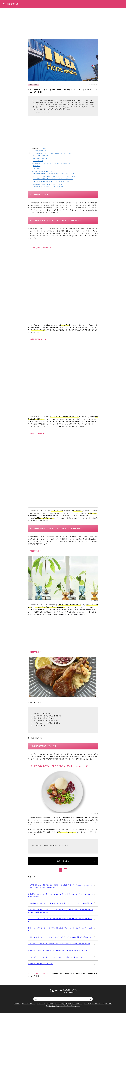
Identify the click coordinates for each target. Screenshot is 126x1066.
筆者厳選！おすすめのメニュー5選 (42, 171)
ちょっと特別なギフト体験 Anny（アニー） (68, 1004)
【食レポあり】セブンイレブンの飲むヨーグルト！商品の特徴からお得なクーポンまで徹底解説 (59, 944)
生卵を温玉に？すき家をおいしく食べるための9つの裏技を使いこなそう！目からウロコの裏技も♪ (60, 903)
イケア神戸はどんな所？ (39, 150)
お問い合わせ (41, 1004)
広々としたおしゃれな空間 (40, 155)
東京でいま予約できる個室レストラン (40, 964)
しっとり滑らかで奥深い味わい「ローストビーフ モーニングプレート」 (53, 179)
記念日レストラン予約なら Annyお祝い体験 (98, 1004)
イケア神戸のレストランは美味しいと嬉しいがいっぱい (48, 186)
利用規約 (50, 1004)
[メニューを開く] (119, 4)
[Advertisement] (63, 22)
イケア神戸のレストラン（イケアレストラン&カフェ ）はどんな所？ (51, 153)
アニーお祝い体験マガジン (11, 4)
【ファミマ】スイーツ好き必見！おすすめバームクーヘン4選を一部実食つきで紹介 (55, 957)
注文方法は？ (36, 168)
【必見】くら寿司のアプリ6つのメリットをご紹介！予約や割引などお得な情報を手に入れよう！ (59, 937)
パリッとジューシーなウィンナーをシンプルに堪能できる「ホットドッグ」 (54, 181)
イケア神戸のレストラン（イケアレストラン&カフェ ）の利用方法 (51, 163)
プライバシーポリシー (28, 1004)
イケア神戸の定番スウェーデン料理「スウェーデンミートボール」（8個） (54, 173)
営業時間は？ (36, 166)
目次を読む (43, 148)
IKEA (30, 84)
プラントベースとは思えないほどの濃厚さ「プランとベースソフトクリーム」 (55, 176)
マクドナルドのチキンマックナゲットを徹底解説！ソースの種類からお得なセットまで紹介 (58, 950)
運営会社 (17, 1004)
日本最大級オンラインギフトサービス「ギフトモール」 (63, 1006)
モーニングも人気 (38, 161)
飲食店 (36, 84)
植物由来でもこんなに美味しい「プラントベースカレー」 (49, 184)
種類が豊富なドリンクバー (40, 158)
